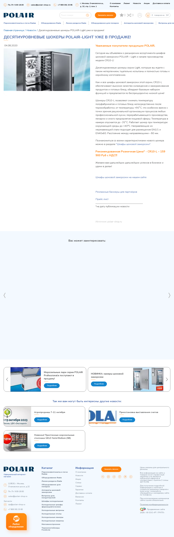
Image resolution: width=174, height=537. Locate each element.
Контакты (114, 6)
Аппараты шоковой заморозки (139, 23)
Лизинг (127, 3)
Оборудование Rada (51, 23)
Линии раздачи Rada (76, 23)
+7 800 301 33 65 (15, 509)
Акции (147, 3)
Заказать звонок (105, 15)
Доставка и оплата (161, 3)
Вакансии (79, 497)
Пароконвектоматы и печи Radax (20, 23)
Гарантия (79, 490)
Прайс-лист (102, 199)
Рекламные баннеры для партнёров (116, 192)
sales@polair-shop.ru (40, 5)
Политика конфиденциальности (154, 504)
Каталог (47, 468)
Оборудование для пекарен (105, 23)
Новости (137, 3)
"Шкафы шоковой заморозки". (133, 144)
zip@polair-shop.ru (16, 504)
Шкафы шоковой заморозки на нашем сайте (121, 177)
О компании (115, 3)
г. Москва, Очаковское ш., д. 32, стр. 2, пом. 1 (92, 5)
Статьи (78, 483)
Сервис (78, 486)
